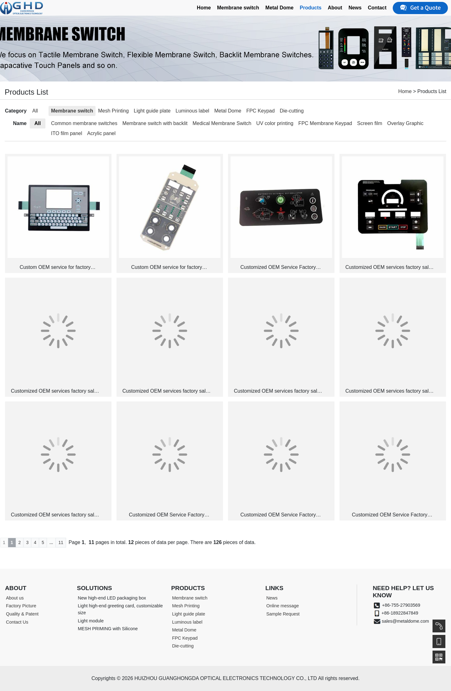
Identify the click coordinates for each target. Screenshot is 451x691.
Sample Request (282, 613)
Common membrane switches (84, 123)
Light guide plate (152, 110)
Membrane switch (238, 7)
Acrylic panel (101, 133)
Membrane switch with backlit (155, 123)
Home (204, 7)
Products (310, 7)
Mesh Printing (113, 110)
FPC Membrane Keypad (325, 123)
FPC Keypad (260, 110)
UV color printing (274, 123)
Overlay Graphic (405, 123)
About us (15, 597)
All (35, 110)
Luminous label (193, 110)
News (355, 7)
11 (60, 542)
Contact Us (17, 622)
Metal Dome (279, 7)
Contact (377, 7)
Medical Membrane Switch (222, 123)
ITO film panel (66, 133)
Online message (282, 605)
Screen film (369, 123)
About (335, 7)
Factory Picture (21, 605)
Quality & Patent (22, 613)
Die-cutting (291, 110)
